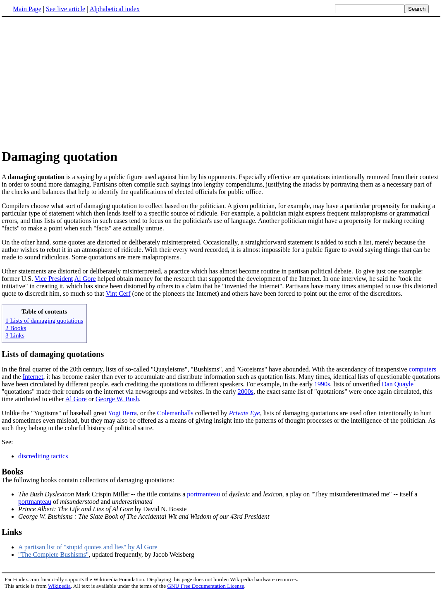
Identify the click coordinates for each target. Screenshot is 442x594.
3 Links (14, 335)
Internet (33, 376)
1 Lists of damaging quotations (44, 320)
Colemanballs (175, 413)
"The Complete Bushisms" (53, 554)
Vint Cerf (118, 293)
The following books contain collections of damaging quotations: (221, 475)
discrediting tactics (43, 456)
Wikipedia (59, 586)
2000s (245, 391)
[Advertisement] (221, 82)
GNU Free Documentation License (205, 586)
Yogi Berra (122, 413)
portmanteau (203, 494)
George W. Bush (117, 398)
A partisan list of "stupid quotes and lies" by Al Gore (88, 547)
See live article (65, 8)
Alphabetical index (114, 8)
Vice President (54, 278)
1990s (322, 384)
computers (423, 369)
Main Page (27, 8)
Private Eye (244, 413)
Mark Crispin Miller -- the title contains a (102, 494)
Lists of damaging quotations (53, 354)
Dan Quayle (397, 384)
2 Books (15, 327)
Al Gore (85, 278)
